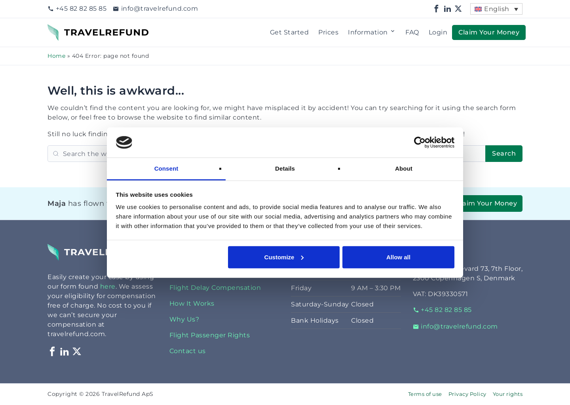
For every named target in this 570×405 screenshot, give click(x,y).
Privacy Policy (467, 394)
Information (372, 32)
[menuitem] (496, 9)
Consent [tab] (166, 168)
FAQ (412, 32)
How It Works (192, 303)
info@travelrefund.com (155, 8)
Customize (284, 257)
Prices (328, 32)
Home (56, 55)
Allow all (398, 257)
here (108, 286)
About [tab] (403, 168)
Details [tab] (285, 168)
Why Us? (184, 319)
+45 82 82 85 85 (77, 8)
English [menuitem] (496, 9)
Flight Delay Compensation (215, 287)
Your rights (508, 394)
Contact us (187, 351)
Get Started (289, 32)
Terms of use (425, 394)
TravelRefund (70, 28)
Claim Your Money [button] (488, 32)
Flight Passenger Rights (209, 335)
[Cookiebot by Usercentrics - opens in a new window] (419, 142)
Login (438, 32)
